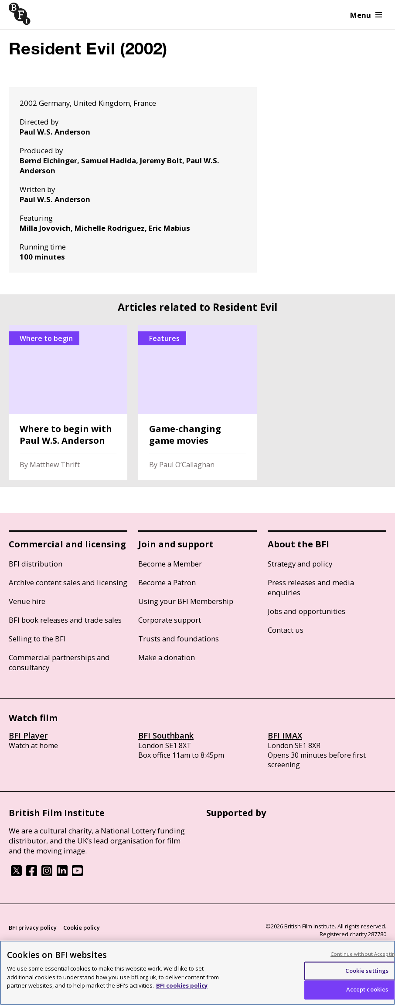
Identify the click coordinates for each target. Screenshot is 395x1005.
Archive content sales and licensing (68, 582)
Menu (366, 15)
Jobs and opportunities (306, 611)
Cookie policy (81, 927)
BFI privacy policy (33, 927)
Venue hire (27, 601)
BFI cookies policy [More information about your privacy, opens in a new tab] (182, 985)
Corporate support (169, 620)
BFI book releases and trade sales (65, 620)
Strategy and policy (300, 564)
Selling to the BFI (37, 639)
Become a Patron (167, 582)
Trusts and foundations (178, 639)
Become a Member (170, 564)
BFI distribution (35, 564)
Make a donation (166, 657)
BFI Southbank (166, 735)
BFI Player (28, 735)
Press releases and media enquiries (311, 587)
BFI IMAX (285, 735)
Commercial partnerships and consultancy (59, 662)
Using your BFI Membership (185, 601)
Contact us (285, 630)
